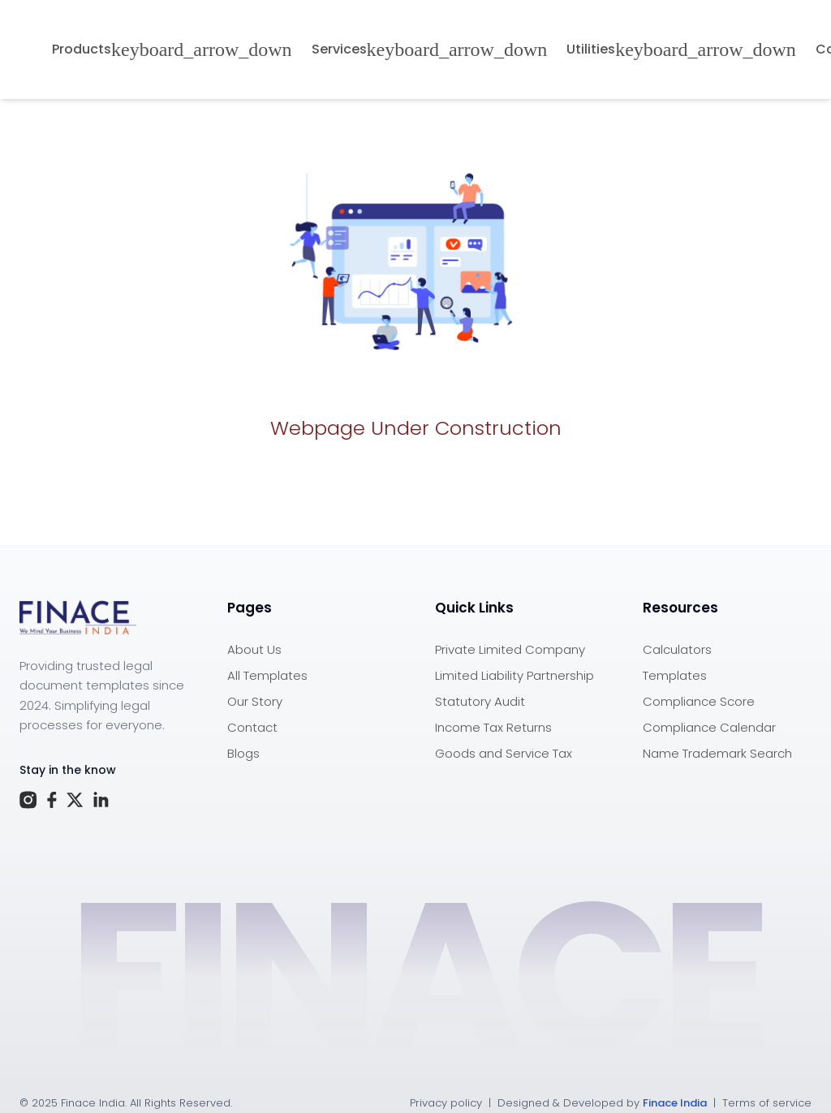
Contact (252, 727)
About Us (254, 649)
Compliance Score (699, 701)
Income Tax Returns (493, 727)
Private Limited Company (510, 649)
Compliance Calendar (709, 727)
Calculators (677, 649)
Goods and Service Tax (503, 753)
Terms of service (767, 1103)
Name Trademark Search (717, 753)
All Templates (267, 675)
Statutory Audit (480, 701)
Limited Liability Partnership (514, 675)
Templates (675, 675)
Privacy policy (446, 1103)
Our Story (254, 701)
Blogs (243, 753)
